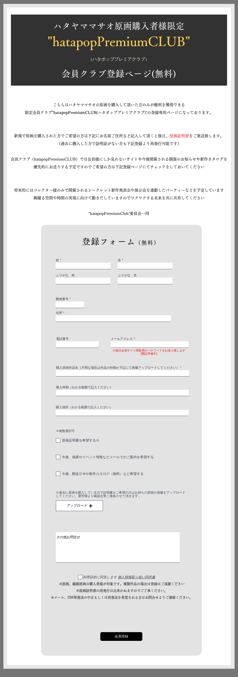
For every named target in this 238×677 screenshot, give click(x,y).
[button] (79, 505)
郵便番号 (62, 299)
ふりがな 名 (127, 275)
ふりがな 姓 (65, 275)
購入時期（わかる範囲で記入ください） (84, 387)
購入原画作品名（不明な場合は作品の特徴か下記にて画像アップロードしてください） (117, 367)
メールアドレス (122, 338)
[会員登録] (121, 636)
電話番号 (62, 338)
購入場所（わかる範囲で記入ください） (84, 407)
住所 (59, 312)
